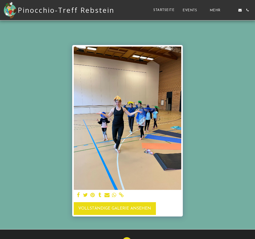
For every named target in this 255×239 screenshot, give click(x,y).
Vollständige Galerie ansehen (114, 209)
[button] (192, 10)
